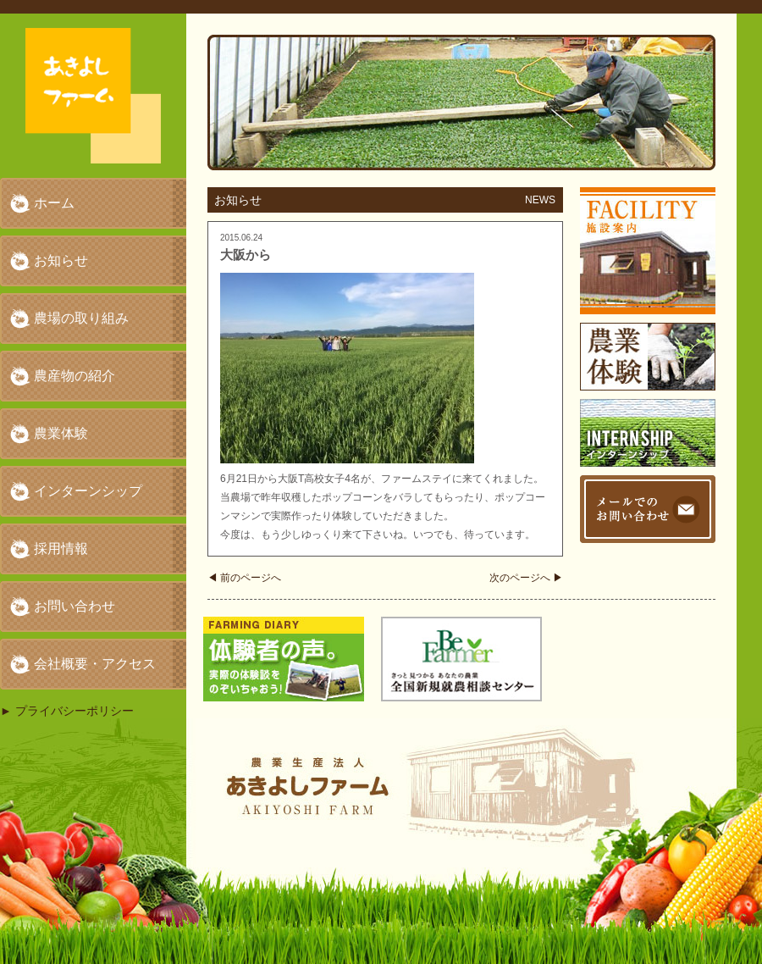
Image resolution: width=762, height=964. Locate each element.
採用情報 (61, 548)
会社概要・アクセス (95, 664)
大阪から (245, 254)
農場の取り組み (81, 318)
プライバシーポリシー (74, 710)
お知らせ (61, 260)
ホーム (54, 203)
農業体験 (61, 433)
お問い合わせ (74, 606)
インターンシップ (88, 491)
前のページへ (244, 578)
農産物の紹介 (74, 375)
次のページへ (526, 578)
